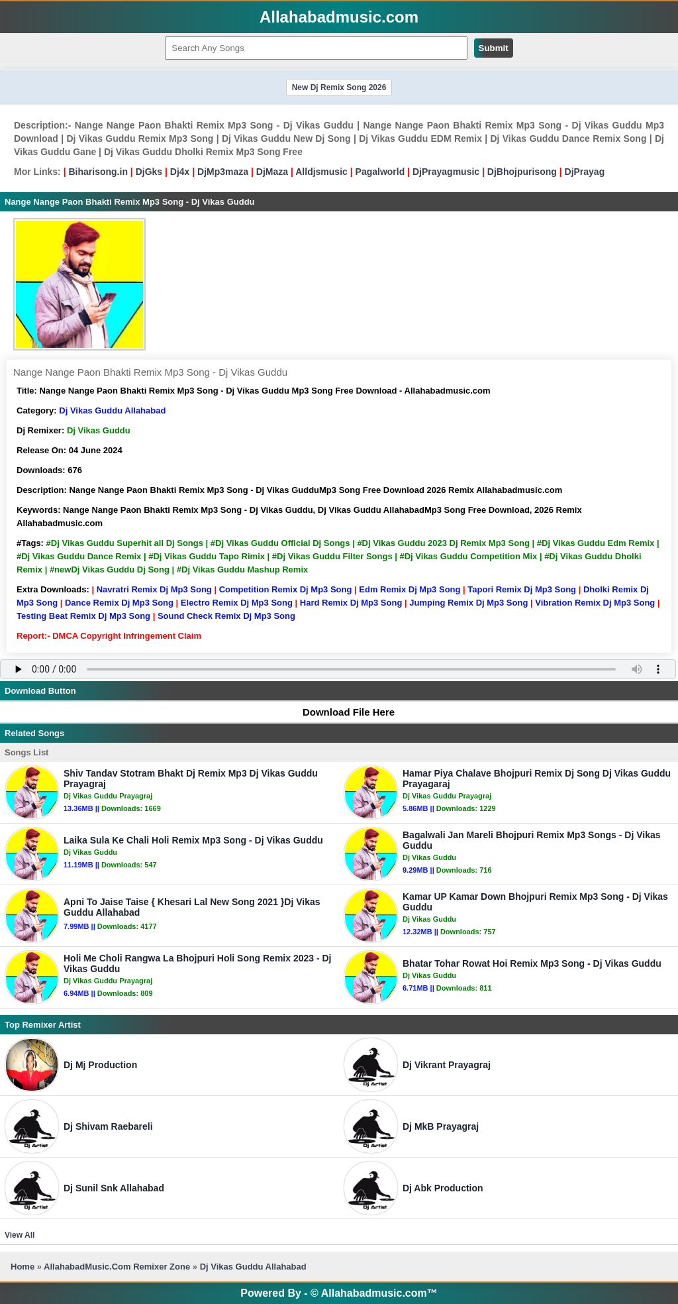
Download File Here (342, 712)
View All (19, 1235)
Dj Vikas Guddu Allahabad (112, 410)
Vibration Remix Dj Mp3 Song (595, 603)
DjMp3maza (222, 171)
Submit (493, 48)
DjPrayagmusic (445, 171)
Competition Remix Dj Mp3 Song (285, 589)
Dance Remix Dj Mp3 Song (119, 603)
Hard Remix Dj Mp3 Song (351, 603)
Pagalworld (380, 171)
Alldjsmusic (321, 171)
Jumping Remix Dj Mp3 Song (468, 603)
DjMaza (272, 171)
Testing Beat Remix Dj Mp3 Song (83, 616)
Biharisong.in (97, 171)
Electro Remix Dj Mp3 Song (237, 603)
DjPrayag (585, 171)
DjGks (149, 171)
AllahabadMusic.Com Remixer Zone (118, 1267)
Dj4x (180, 171)
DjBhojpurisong (522, 171)
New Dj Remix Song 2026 (339, 87)
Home (22, 1267)
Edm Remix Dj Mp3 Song (409, 589)
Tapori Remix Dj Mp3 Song (521, 589)
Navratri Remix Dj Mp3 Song (154, 589)
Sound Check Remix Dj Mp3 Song (226, 616)
